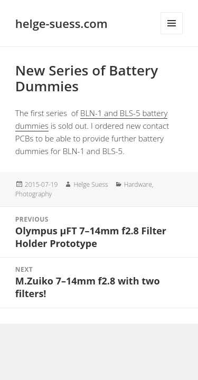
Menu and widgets (172, 23)
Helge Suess (90, 184)
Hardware (138, 184)
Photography (33, 193)
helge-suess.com (61, 23)
